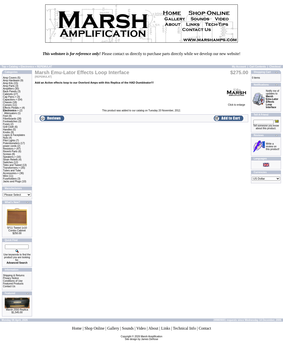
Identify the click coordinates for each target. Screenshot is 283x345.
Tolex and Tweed (12, 165)
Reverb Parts (10, 151)
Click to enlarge (236, 103)
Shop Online (94, 328)
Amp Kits (8, 83)
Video (141, 328)
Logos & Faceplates (14, 135)
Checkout (275, 66)
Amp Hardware (11, 80)
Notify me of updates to (272, 99)
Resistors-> (9, 148)
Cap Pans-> (9, 96)
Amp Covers (10, 77)
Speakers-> (9, 157)
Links (165, 328)
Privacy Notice (11, 278)
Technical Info (184, 328)
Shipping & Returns (13, 275)
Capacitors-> (10, 99)
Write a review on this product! (272, 146)
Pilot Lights (9, 140)
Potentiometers (11, 143)
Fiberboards (9, 118)
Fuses (6, 124)
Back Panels (10, 91)
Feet (5, 116)
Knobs (6, 132)
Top (4, 66)
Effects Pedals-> (12, 107)
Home (77, 328)
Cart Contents (257, 66)
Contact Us (9, 286)
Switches (8, 162)
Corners (7, 105)
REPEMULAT (44, 66)
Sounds (128, 328)
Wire (5, 176)
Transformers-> (11, 167)
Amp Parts (9, 86)
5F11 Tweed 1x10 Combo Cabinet (17, 229)
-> (11, 110)
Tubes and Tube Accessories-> (12, 172)
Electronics (27, 66)
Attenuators (10, 113)
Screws (7, 154)
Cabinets (8, 94)
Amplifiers (8, 88)
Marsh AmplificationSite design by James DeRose (143, 338)
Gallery (113, 328)
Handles (7, 129)
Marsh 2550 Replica (17, 309)
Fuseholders (10, 178)
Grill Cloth (8, 126)
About (153, 328)
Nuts (5, 137)
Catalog (13, 66)
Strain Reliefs (10, 159)
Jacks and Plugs (12, 181)
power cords (9, 146)
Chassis (7, 102)
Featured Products (13, 283)
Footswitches (10, 121)
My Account (239, 66)
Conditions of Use (13, 281)
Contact (205, 328)
